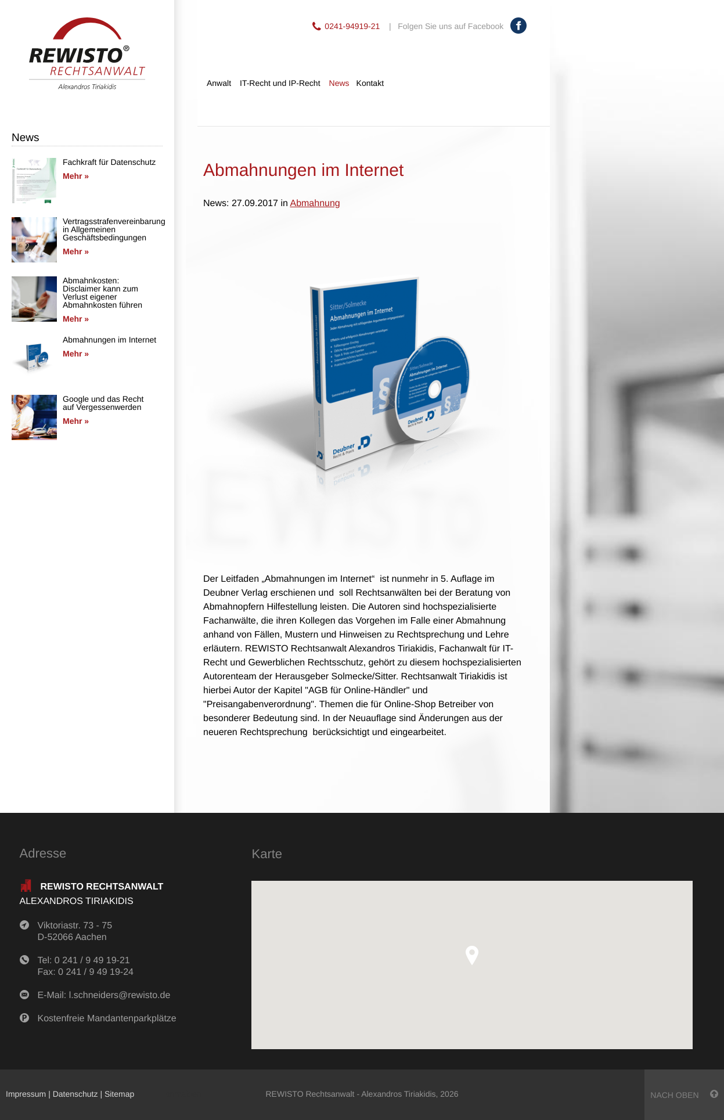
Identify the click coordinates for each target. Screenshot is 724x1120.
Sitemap (119, 1094)
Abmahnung (315, 203)
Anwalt (219, 83)
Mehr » (76, 176)
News (339, 83)
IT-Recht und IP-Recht (280, 83)
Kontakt (370, 83)
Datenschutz (75, 1094)
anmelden (183, 1094)
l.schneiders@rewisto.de (120, 995)
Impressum (26, 1094)
